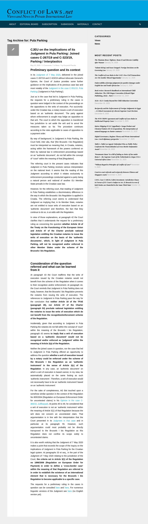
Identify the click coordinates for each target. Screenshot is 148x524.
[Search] (139, 24)
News (57, 65)
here (58, 487)
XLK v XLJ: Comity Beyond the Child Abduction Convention (116, 101)
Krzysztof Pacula (70, 65)
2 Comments (47, 65)
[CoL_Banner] (40, 12)
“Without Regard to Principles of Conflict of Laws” (113, 165)
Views (97, 40)
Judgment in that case (64, 420)
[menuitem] (12, 24)
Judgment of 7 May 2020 (48, 75)
